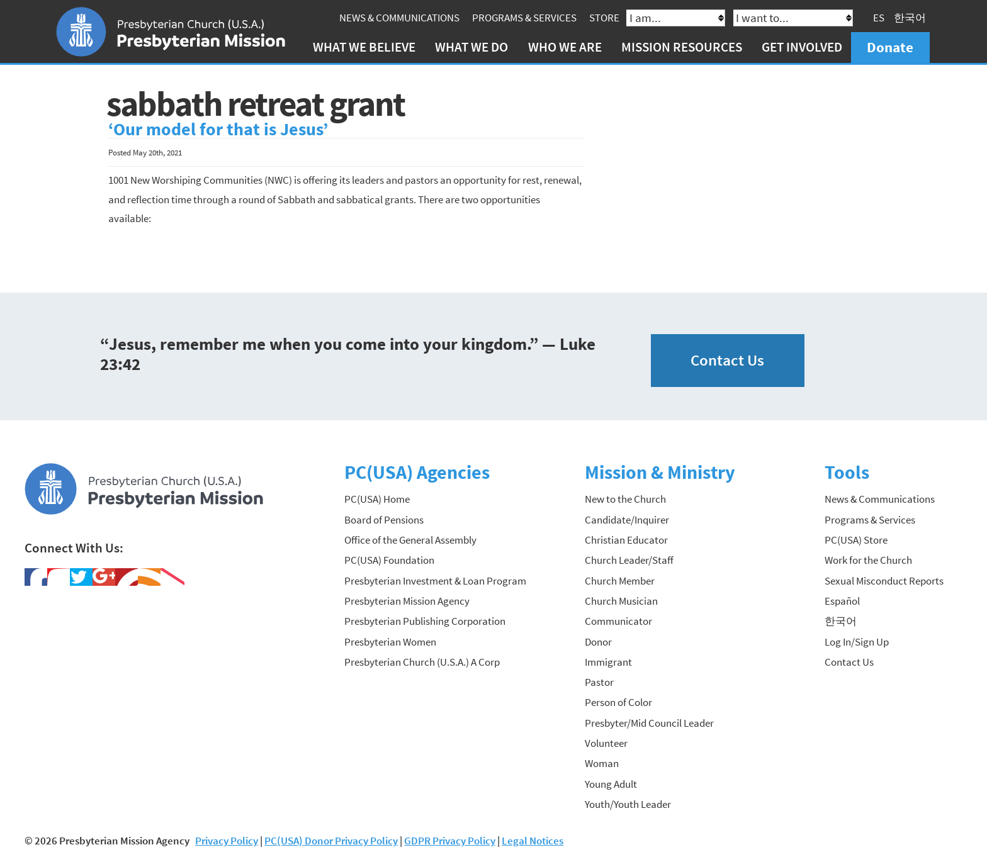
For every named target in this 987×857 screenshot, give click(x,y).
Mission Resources (681, 46)
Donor (598, 642)
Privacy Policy (226, 841)
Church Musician (621, 601)
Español (842, 601)
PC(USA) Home (377, 499)
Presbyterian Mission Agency (407, 601)
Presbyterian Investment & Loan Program (435, 581)
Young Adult (611, 784)
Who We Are (565, 46)
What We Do (471, 46)
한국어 (910, 18)
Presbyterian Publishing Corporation (424, 621)
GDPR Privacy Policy (449, 841)
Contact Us (727, 360)
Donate (890, 47)
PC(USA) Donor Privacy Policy (331, 841)
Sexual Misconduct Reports (884, 581)
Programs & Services (524, 18)
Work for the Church (868, 560)
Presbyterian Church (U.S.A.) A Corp (422, 662)
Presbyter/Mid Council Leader (649, 723)
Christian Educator (626, 540)
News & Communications (399, 18)
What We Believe (364, 46)
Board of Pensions (384, 520)
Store (604, 18)
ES (878, 18)
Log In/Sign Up (857, 642)
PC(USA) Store (856, 540)
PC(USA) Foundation (389, 560)
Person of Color (618, 702)
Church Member (620, 581)
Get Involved (802, 46)
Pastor (599, 682)
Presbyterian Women (390, 642)
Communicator (618, 621)
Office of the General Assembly (410, 540)
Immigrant (608, 662)
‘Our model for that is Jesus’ (218, 129)
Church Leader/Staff (629, 560)
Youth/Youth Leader (628, 804)
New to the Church (625, 499)
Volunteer (606, 743)
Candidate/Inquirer (627, 520)
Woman (602, 763)
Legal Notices (532, 841)
